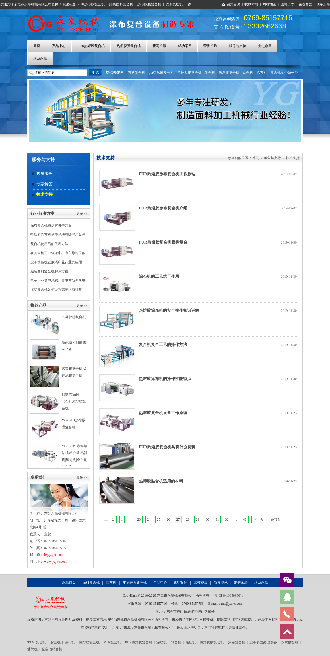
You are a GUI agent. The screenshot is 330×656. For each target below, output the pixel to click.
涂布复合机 (236, 642)
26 (168, 519)
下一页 (258, 519)
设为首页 (233, 4)
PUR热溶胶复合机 (91, 4)
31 (217, 519)
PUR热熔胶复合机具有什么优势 (167, 447)
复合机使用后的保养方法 (49, 244)
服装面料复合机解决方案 (49, 271)
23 (139, 519)
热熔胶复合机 (229, 73)
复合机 (210, 73)
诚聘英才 (287, 4)
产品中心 (59, 46)
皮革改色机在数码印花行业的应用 (56, 262)
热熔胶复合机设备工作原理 (163, 413)
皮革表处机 (174, 4)
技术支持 (44, 194)
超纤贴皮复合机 (189, 73)
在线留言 (305, 4)
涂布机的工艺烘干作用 (159, 276)
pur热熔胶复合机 (161, 73)
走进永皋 (265, 46)
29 (197, 519)
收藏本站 (251, 4)
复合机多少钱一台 (284, 73)
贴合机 (248, 73)
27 (178, 519)
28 (188, 519)
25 (158, 519)
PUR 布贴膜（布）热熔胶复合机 (74, 401)
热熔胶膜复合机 (129, 46)
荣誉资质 (210, 46)
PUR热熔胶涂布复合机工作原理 (167, 174)
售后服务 (44, 173)
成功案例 (185, 46)
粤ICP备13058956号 (229, 595)
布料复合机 (136, 73)
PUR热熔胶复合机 (91, 46)
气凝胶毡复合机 (74, 317)
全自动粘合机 (52, 649)
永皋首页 (69, 583)
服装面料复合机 (121, 4)
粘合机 (176, 642)
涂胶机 (161, 642)
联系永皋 (323, 4)
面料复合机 (91, 583)
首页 (36, 46)
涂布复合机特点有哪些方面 (51, 225)
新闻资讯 (159, 46)
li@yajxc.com (53, 555)
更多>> (81, 213)
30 (207, 519)
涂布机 (262, 73)
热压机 (190, 642)
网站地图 (269, 4)
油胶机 (32, 649)
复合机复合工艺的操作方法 (163, 344)
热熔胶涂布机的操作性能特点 (165, 379)
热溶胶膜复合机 (149, 4)
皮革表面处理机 (135, 583)
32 (227, 519)
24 (149, 519)
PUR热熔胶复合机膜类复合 (163, 242)
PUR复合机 (112, 642)
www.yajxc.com (55, 562)
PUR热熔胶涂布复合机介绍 (163, 208)
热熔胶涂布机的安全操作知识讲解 (169, 310)
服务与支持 (237, 46)
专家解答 (44, 184)
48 (245, 519)
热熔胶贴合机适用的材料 (161, 481)
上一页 (109, 519)
